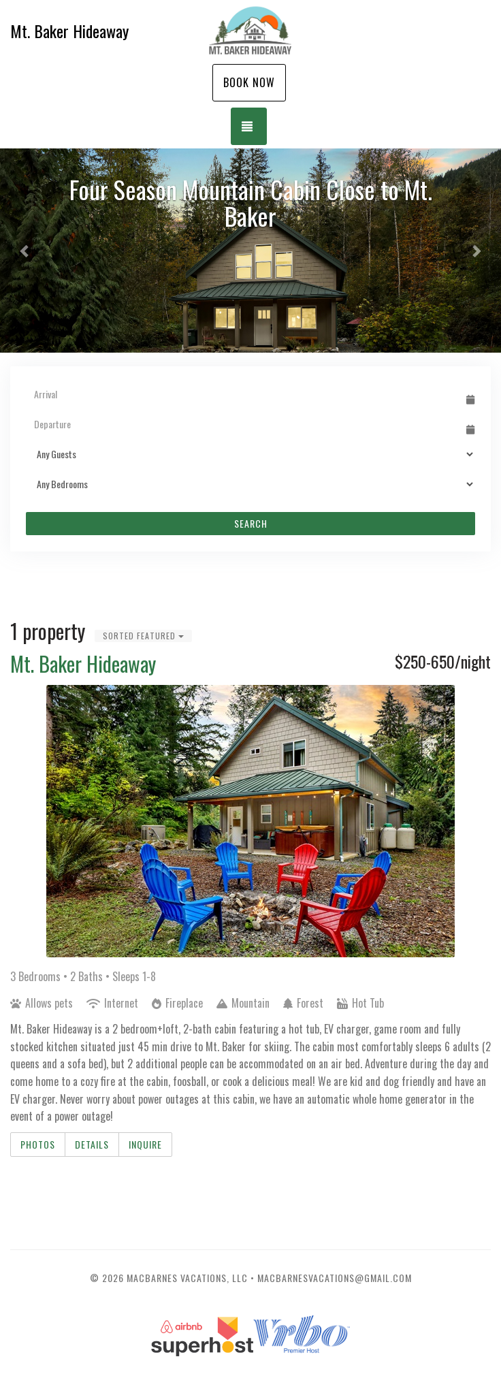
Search (251, 523)
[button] (25, 250)
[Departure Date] (244, 424)
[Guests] (250, 454)
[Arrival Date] (244, 394)
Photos (37, 1144)
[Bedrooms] (250, 484)
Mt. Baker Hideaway (83, 663)
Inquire (145, 1144)
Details (92, 1144)
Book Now (249, 82)
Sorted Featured (143, 635)
